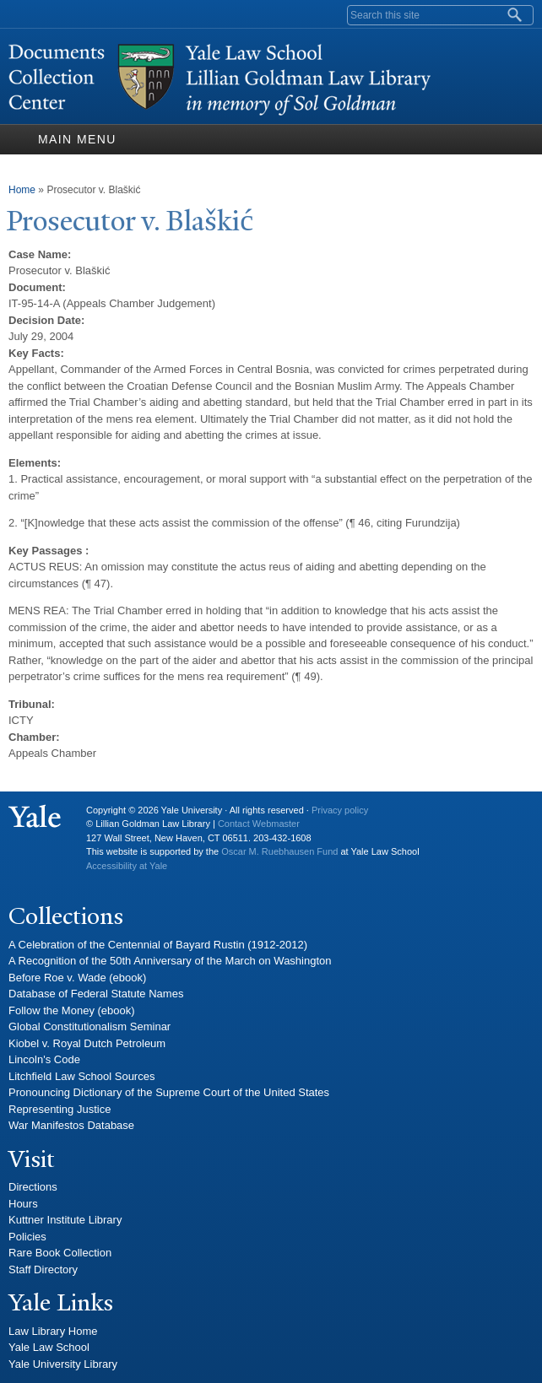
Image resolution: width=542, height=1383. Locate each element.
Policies (27, 1236)
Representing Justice (59, 1109)
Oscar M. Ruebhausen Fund (279, 851)
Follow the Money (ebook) (71, 1010)
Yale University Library (62, 1364)
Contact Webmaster (259, 823)
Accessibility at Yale (126, 866)
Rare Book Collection (59, 1252)
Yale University (34, 816)
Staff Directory (43, 1269)
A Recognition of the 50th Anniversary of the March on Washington (170, 960)
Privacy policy (340, 810)
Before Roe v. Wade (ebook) (77, 977)
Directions (32, 1186)
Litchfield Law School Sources (81, 1076)
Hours (23, 1203)
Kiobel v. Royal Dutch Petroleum (86, 1043)
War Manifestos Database (71, 1125)
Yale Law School (48, 1347)
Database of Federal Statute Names (95, 993)
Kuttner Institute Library (65, 1219)
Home (21, 190)
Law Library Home (53, 1331)
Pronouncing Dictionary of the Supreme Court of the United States (168, 1092)
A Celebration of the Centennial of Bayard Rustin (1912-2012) (157, 944)
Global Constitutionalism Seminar (89, 1026)
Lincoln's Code (44, 1059)
